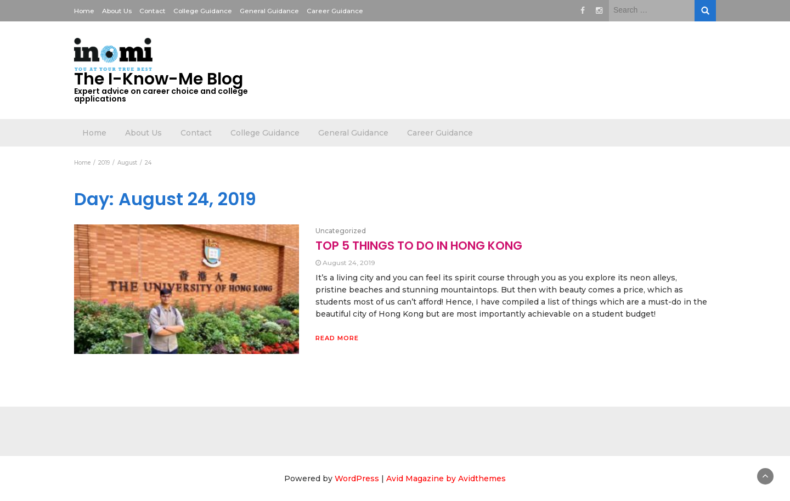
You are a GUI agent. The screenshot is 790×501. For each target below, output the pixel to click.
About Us (117, 11)
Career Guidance (335, 11)
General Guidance (269, 11)
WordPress (357, 478)
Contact (152, 11)
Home (84, 11)
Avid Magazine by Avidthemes (446, 478)
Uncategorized (340, 231)
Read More (337, 338)
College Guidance (202, 11)
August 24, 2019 (349, 262)
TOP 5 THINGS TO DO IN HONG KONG (418, 246)
